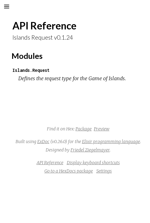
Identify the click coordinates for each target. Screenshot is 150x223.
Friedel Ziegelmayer (90, 150)
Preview (101, 129)
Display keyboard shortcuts (93, 162)
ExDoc (43, 141)
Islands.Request (31, 70)
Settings (104, 170)
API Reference (50, 162)
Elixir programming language (111, 141)
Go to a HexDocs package (68, 170)
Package (83, 129)
